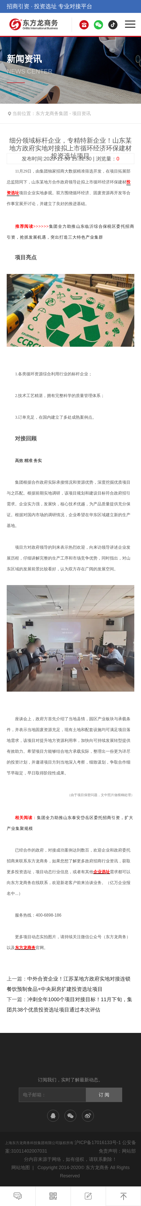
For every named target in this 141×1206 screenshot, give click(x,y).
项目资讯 (81, 113)
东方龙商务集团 (52, 113)
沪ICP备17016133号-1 (97, 1142)
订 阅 (104, 1094)
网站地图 (20, 1167)
